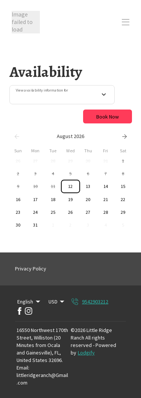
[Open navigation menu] (125, 22)
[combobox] (62, 95)
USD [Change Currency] (57, 301)
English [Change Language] (29, 301)
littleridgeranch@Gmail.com (42, 379)
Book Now (107, 116)
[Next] (124, 136)
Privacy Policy (30, 268)
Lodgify (86, 352)
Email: (23, 367)
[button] (18, 161)
